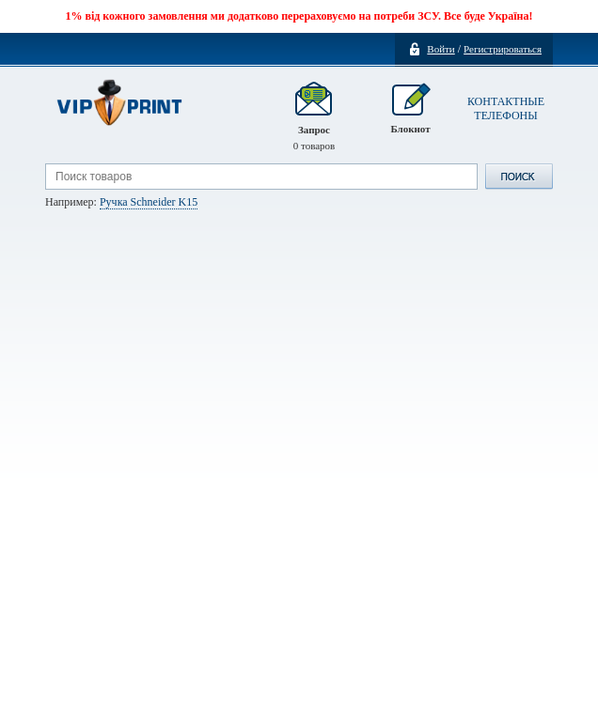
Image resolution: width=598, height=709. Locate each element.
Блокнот (410, 117)
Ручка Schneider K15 (148, 201)
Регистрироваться (503, 48)
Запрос (314, 117)
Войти (440, 48)
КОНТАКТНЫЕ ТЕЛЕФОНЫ (505, 108)
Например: (121, 202)
